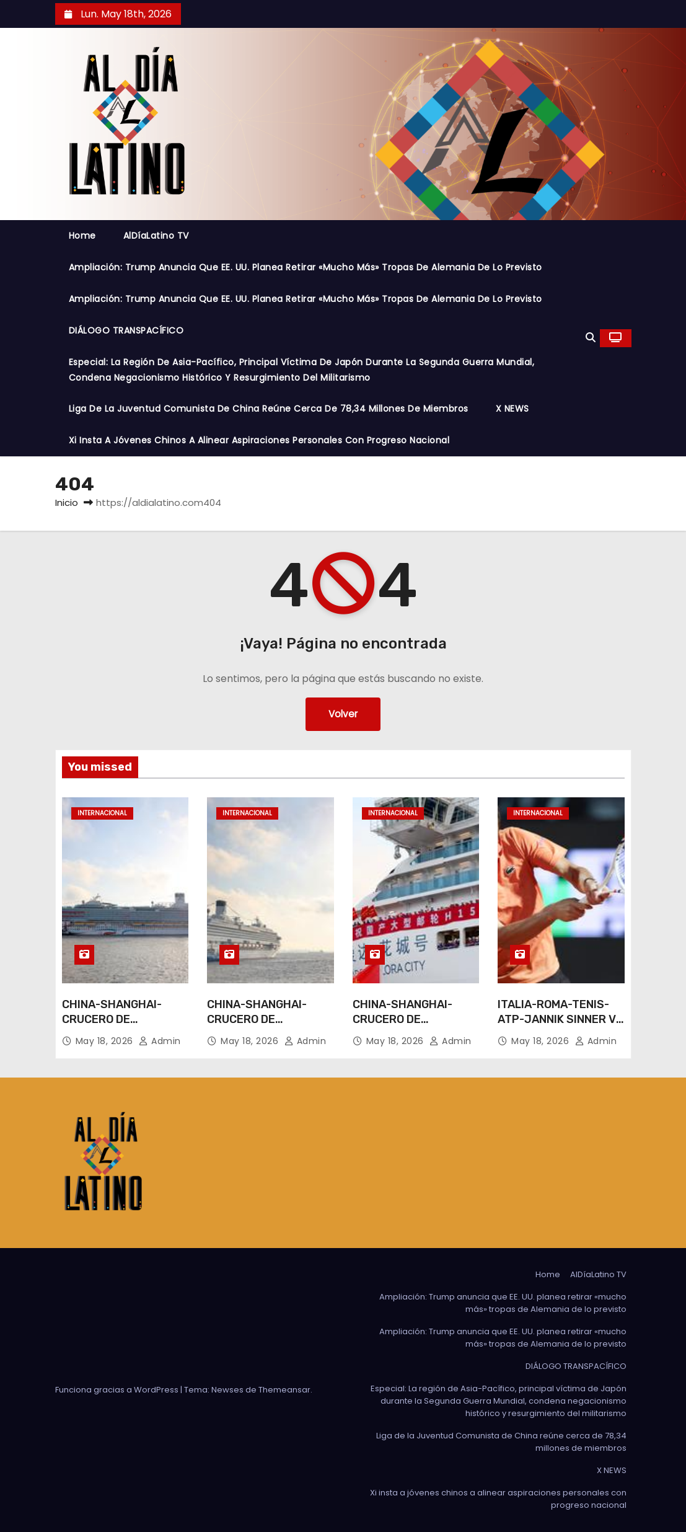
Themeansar (284, 1390)
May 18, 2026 (106, 1041)
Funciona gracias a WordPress (117, 1390)
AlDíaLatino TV (156, 235)
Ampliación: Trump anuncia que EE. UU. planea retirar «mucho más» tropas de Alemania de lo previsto (305, 267)
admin (160, 1041)
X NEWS (512, 408)
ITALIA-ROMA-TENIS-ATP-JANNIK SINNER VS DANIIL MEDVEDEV (560, 1019)
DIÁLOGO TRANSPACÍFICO (126, 330)
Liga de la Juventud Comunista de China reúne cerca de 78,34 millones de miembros (268, 408)
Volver (343, 713)
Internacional (102, 813)
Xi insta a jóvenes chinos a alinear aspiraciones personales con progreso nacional (259, 440)
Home (82, 235)
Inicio (66, 502)
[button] (591, 337)
